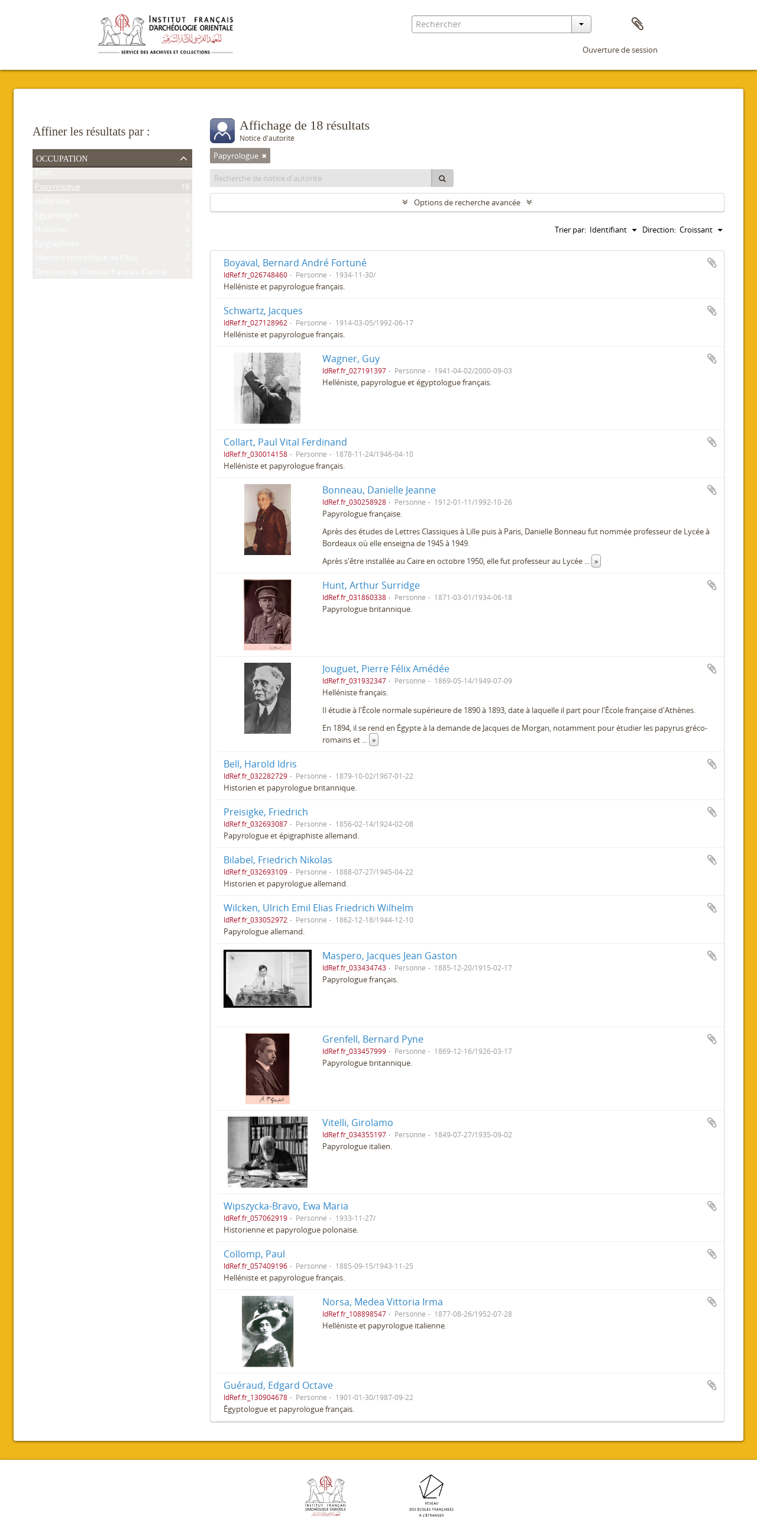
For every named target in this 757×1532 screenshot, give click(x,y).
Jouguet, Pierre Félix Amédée (385, 668)
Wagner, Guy (351, 358)
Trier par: (570, 229)
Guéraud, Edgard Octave (278, 1385)
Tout (43, 174)
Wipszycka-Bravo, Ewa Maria (286, 1205)
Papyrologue (57, 188)
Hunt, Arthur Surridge (371, 585)
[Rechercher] (442, 178)
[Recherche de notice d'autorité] (321, 178)
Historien (51, 231)
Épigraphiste (57, 245)
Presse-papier (637, 24)
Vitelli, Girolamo (357, 1122)
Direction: (659, 229)
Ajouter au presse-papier (712, 263)
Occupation (62, 157)
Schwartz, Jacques (263, 310)
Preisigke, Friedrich (266, 811)
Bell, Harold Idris (260, 763)
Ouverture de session (620, 49)
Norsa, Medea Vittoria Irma (382, 1301)
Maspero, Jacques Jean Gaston (389, 955)
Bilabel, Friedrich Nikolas (278, 859)
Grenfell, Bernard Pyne (372, 1039)
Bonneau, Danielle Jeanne (379, 489)
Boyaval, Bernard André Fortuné (295, 262)
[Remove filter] (264, 156)
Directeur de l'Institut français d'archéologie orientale (128, 274)
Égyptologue (57, 217)
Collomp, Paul (254, 1253)
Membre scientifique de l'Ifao (86, 259)
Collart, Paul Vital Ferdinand (285, 442)
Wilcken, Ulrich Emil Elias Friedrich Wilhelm (318, 907)
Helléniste (52, 203)
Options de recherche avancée (467, 202)
